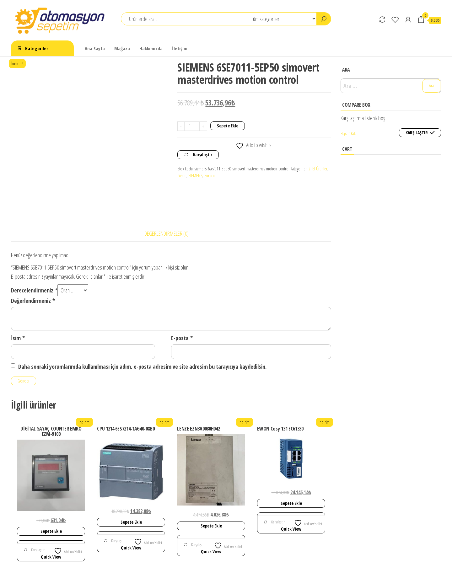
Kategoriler (36, 48)
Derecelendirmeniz (34, 261)
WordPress (196, 567)
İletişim (179, 48)
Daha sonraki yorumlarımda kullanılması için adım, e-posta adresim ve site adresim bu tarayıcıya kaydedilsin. (142, 337)
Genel (181, 176)
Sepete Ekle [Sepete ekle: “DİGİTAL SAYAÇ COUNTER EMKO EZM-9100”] (51, 502)
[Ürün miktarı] (192, 126)
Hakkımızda (151, 48)
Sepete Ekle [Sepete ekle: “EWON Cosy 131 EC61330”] (291, 474)
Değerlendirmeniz (33, 272)
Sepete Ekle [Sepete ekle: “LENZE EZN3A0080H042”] (211, 497)
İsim (18, 309)
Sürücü (209, 176)
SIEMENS (195, 176)
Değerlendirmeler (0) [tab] (166, 205)
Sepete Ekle (227, 126)
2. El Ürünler (318, 169)
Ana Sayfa (95, 48)
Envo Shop (257, 567)
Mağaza (122, 48)
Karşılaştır (202, 155)
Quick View (51, 528)
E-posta (182, 309)
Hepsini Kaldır (350, 133)
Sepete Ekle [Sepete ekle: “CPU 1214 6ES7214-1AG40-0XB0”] (131, 493)
